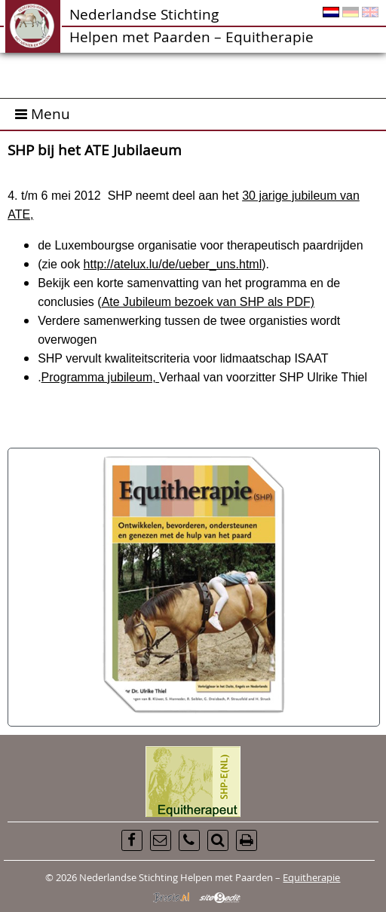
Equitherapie (311, 877)
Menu (42, 113)
